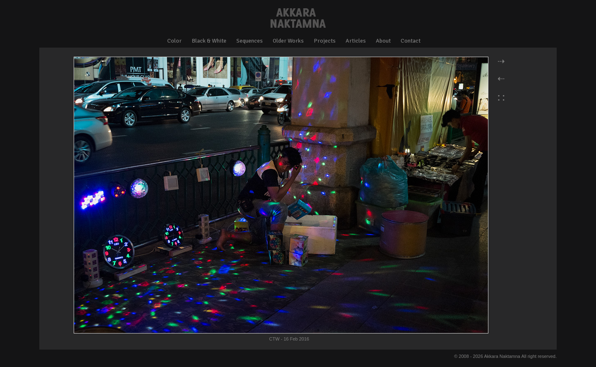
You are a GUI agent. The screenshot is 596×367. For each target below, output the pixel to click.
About (383, 40)
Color (174, 40)
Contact (411, 40)
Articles (356, 40)
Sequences (249, 40)
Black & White (209, 40)
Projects (325, 40)
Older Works (288, 40)
